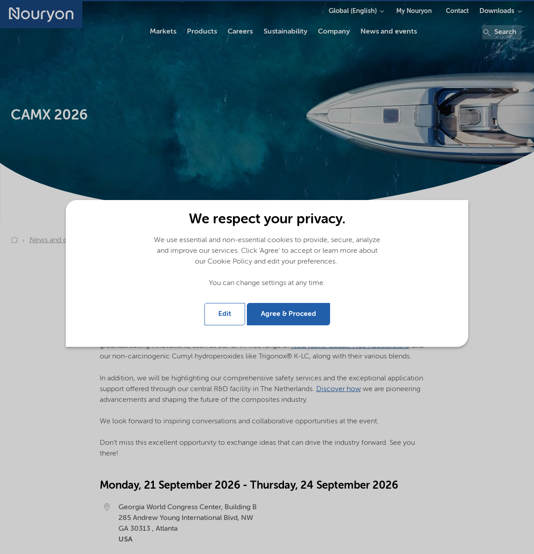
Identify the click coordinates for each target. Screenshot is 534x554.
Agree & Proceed (288, 314)
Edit (224, 314)
